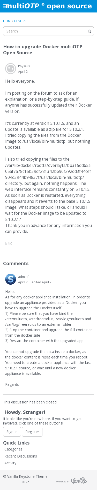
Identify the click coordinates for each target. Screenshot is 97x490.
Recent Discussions (20, 456)
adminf (23, 277)
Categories (13, 449)
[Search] (89, 31)
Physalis (24, 66)
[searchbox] (48, 31)
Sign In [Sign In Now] (12, 431)
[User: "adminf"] (10, 279)
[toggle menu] (6, 6)
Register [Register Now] (32, 431)
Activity (10, 462)
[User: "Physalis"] (10, 68)
